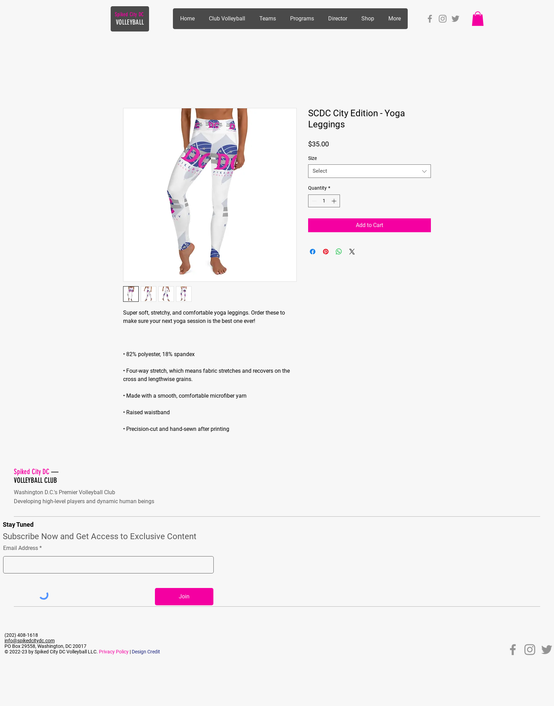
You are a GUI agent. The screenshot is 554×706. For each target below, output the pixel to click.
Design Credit (146, 651)
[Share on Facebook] (312, 251)
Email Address (20, 548)
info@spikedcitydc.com (29, 640)
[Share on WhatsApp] (339, 251)
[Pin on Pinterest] (326, 251)
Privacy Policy (114, 651)
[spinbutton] (324, 201)
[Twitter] (455, 18)
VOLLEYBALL (130, 22)
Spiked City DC (129, 14)
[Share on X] (352, 251)
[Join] (184, 596)
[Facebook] (430, 18)
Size (312, 158)
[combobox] (369, 171)
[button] (302, 18)
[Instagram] (442, 18)
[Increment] (334, 201)
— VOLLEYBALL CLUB (36, 476)
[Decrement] (313, 201)
